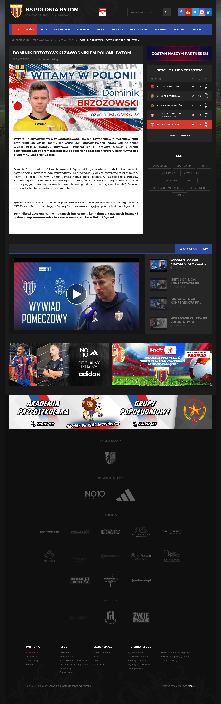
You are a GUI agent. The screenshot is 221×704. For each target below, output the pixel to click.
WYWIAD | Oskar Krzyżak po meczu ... (178, 263)
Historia (117, 29)
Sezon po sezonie (136, 668)
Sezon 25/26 (62, 29)
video (180, 195)
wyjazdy (171, 180)
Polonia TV (31, 656)
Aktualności (25, 29)
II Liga (97, 656)
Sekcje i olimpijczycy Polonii (175, 656)
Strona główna (42, 40)
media (188, 686)
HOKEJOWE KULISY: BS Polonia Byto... (178, 321)
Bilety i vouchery (102, 652)
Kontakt (180, 29)
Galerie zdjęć (32, 660)
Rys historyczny (135, 652)
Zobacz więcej (180, 135)
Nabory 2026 (138, 29)
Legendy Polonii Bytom (139, 664)
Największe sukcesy (137, 656)
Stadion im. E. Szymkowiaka (74, 660)
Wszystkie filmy (193, 249)
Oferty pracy (66, 672)
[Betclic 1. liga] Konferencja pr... (178, 283)
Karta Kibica (100, 664)
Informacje (65, 652)
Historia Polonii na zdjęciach (175, 652)
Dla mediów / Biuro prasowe (74, 664)
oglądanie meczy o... (167, 187)
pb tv (204, 165)
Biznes (197, 29)
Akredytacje (66, 668)
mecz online (198, 187)
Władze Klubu (67, 656)
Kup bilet (83, 29)
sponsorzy (184, 165)
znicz (190, 180)
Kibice (100, 29)
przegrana (167, 173)
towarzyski (159, 165)
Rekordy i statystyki (137, 660)
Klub (44, 29)
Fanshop (160, 29)
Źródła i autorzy (169, 660)
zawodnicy (191, 173)
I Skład (97, 660)
